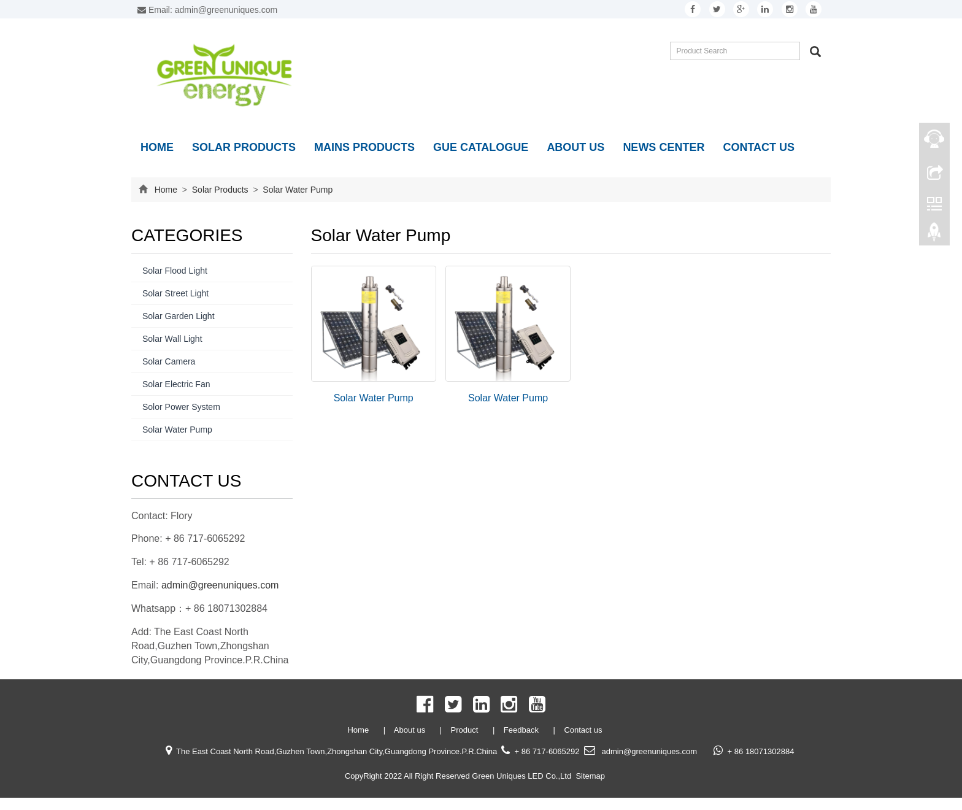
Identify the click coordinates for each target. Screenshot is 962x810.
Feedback (522, 730)
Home (157, 147)
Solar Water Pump (296, 190)
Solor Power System (181, 407)
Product (465, 730)
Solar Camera (168, 361)
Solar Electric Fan (176, 384)
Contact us (759, 147)
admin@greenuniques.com (220, 585)
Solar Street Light (175, 293)
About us (575, 147)
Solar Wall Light (172, 339)
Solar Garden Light (178, 316)
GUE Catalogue (480, 147)
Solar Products (244, 147)
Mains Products (364, 147)
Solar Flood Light (174, 271)
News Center (663, 147)
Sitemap (590, 776)
